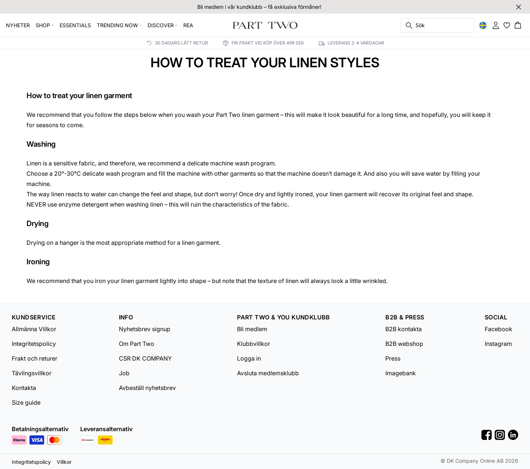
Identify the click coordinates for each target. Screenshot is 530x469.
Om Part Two (136, 343)
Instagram (498, 343)
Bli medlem (252, 329)
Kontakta (24, 387)
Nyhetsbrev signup (144, 329)
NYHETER (18, 25)
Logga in (249, 358)
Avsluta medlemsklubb (268, 373)
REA (188, 25)
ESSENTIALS (75, 25)
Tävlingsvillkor (32, 373)
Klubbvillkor (253, 343)
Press (392, 358)
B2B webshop (404, 343)
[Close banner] (518, 6)
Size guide (26, 402)
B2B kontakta (403, 329)
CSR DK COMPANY (145, 358)
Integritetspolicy (34, 343)
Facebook (498, 329)
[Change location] (483, 25)
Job (124, 373)
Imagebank (400, 373)
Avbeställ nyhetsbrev (147, 387)
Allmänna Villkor (34, 329)
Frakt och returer (34, 358)
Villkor (64, 462)
